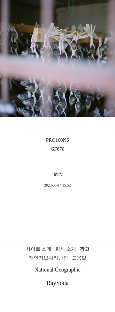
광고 (85, 249)
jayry (57, 174)
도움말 (79, 257)
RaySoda (57, 282)
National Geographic (57, 270)
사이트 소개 (39, 249)
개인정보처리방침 (48, 257)
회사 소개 (65, 249)
